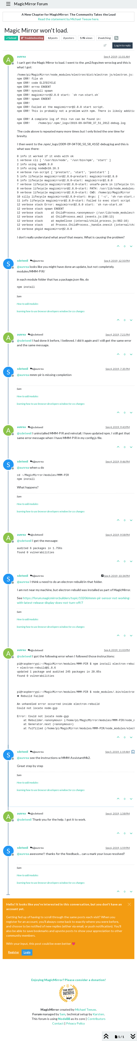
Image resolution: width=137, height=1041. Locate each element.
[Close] (129, 904)
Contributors (96, 1019)
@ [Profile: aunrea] (23, 266)
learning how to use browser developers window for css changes (51, 311)
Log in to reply (122, 45)
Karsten (98, 1014)
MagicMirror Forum (31, 4)
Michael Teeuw (85, 1009)
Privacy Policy (75, 1023)
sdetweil (22, 260)
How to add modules (27, 303)
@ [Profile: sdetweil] (24, 340)
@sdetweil (35, 334)
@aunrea (37, 260)
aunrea (21, 56)
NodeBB (64, 1019)
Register (13, 952)
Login (27, 952)
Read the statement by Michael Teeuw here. (68, 19)
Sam (62, 1014)
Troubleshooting (32, 38)
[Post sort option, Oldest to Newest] (105, 45)
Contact (58, 1023)
